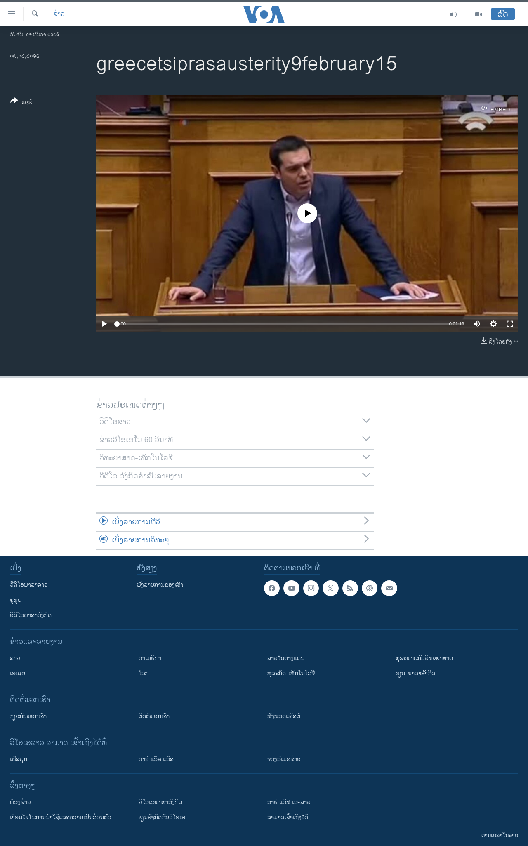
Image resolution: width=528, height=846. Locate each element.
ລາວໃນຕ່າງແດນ (285, 658)
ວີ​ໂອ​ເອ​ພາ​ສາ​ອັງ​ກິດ (160, 802)
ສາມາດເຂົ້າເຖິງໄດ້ (287, 817)
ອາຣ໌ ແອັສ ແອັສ (156, 759)
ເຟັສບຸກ (18, 759)
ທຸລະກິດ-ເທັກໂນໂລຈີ (291, 673)
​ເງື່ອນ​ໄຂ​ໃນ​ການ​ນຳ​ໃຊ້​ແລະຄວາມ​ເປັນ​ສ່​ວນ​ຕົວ (60, 817)
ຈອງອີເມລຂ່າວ (284, 759)
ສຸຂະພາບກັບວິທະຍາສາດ (424, 658)
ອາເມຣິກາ (150, 658)
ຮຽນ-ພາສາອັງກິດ (415, 673)
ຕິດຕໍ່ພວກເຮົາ (154, 716)
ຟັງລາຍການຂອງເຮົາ (160, 584)
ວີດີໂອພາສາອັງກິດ (31, 615)
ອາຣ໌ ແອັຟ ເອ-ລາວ (289, 802)
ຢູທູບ (15, 600)
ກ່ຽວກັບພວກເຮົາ (28, 716)
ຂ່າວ (59, 14)
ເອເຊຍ (17, 673)
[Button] (21, 103)
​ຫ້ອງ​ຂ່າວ (20, 802)
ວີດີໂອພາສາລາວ (29, 584)
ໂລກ (144, 673)
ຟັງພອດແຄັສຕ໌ (283, 716)
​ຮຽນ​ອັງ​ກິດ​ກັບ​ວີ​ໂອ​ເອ (162, 817)
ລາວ (15, 658)
